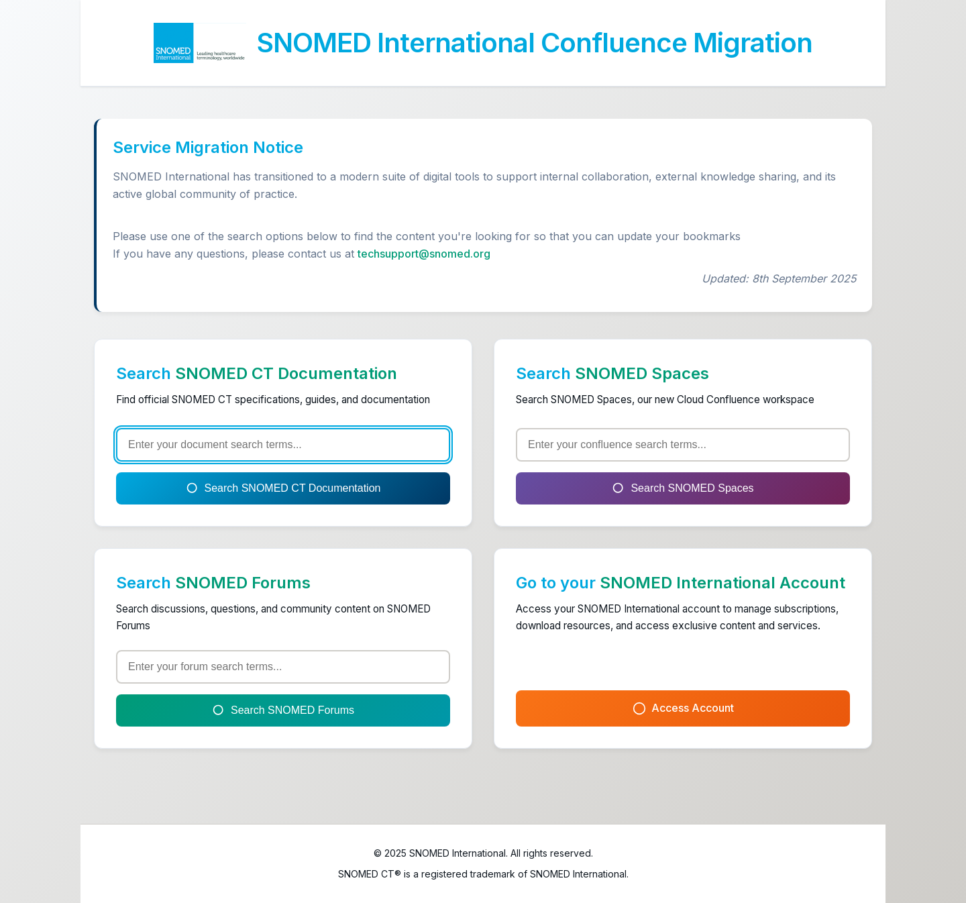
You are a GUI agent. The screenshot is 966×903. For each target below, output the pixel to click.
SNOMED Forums (243, 582)
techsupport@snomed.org (424, 253)
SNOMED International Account (722, 582)
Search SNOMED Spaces (682, 488)
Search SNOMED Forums (283, 710)
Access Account (683, 708)
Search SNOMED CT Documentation (283, 488)
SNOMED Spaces (642, 373)
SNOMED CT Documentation (286, 373)
